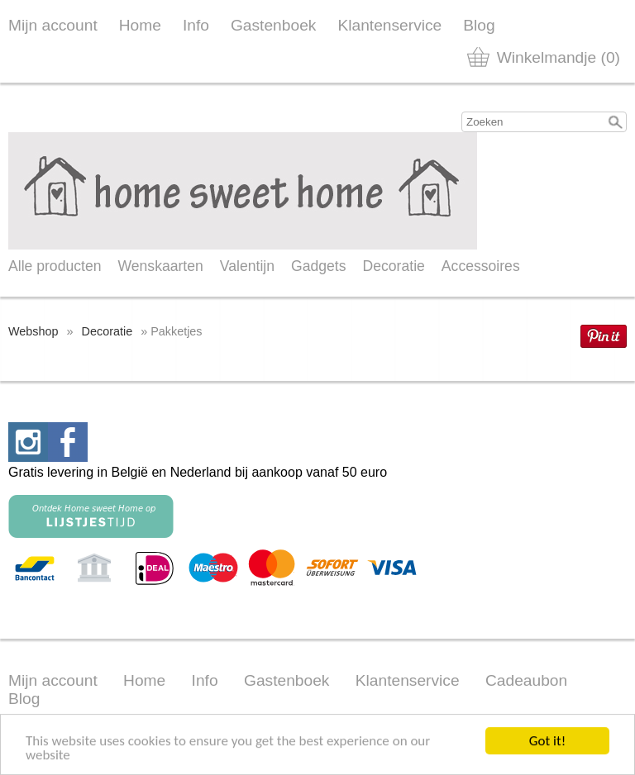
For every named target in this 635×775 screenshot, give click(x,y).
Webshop (33, 331)
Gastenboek (273, 25)
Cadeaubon (526, 680)
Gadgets (318, 266)
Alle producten (54, 266)
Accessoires (481, 266)
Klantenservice (389, 25)
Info (196, 25)
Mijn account (53, 25)
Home (140, 25)
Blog (478, 25)
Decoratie (394, 266)
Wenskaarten (160, 266)
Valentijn (247, 266)
